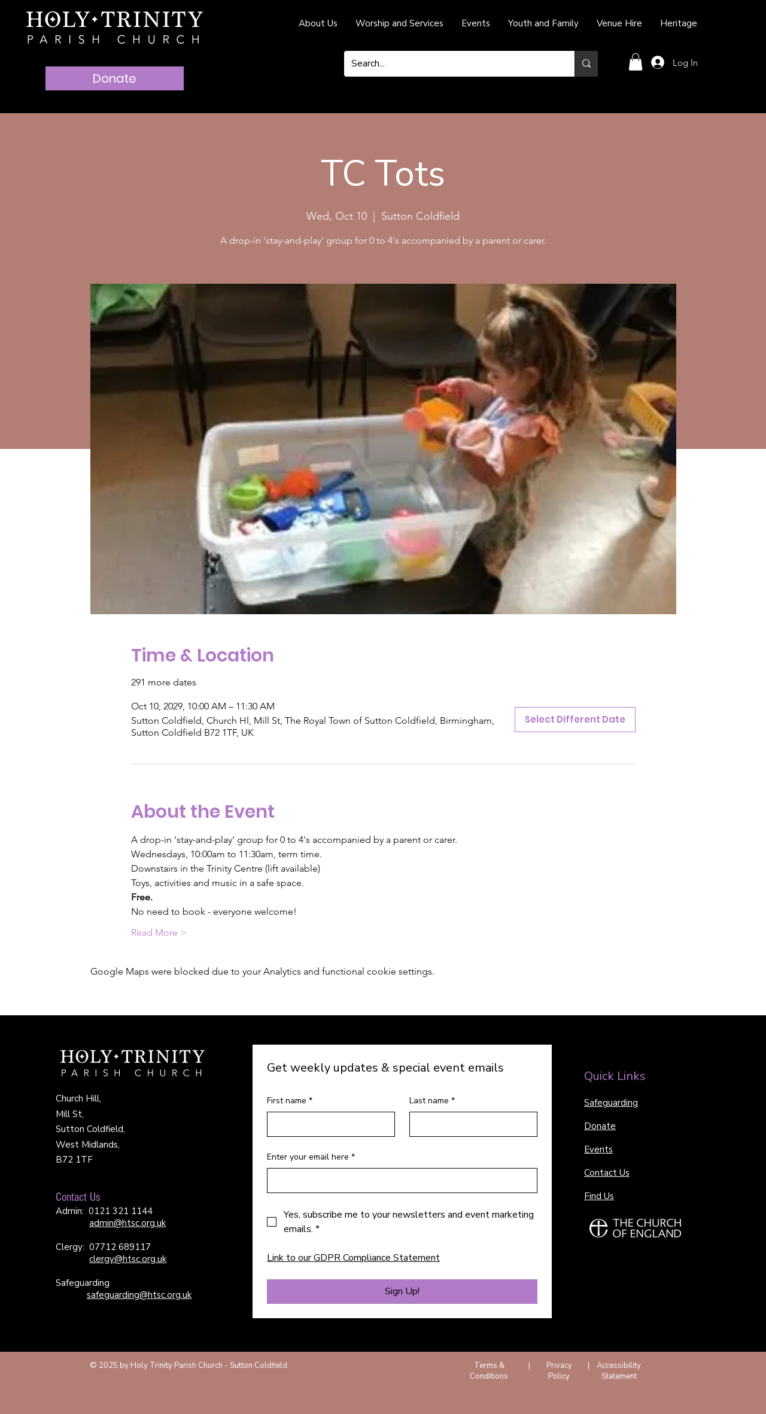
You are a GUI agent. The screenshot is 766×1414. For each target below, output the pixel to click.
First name (289, 1101)
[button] (635, 62)
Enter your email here (311, 1157)
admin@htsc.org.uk (127, 1223)
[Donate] (114, 78)
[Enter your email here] (399, 1181)
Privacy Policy (559, 1371)
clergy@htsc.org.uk (127, 1259)
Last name (432, 1101)
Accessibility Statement (619, 1371)
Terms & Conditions (489, 1371)
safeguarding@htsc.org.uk (139, 1295)
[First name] (327, 1124)
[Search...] (450, 64)
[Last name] (470, 1124)
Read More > (159, 932)
